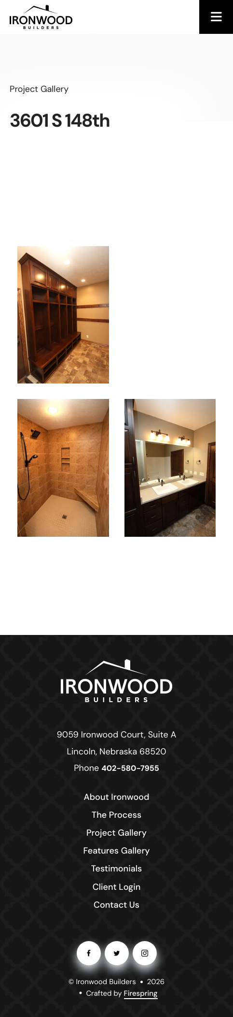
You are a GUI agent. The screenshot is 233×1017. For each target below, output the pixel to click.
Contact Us (116, 905)
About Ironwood (116, 797)
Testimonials (116, 868)
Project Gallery (116, 833)
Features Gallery (116, 850)
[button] (216, 17)
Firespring (141, 993)
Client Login (117, 887)
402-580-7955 (130, 769)
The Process (116, 815)
